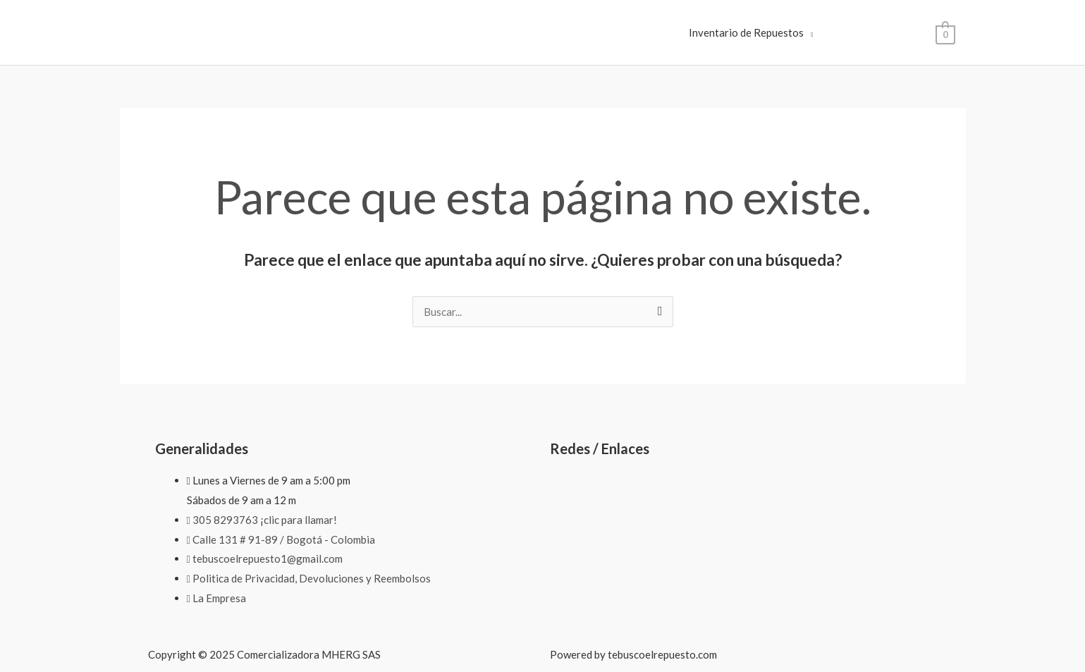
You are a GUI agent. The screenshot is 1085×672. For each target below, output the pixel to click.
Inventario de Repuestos (746, 32)
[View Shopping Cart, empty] (945, 33)
